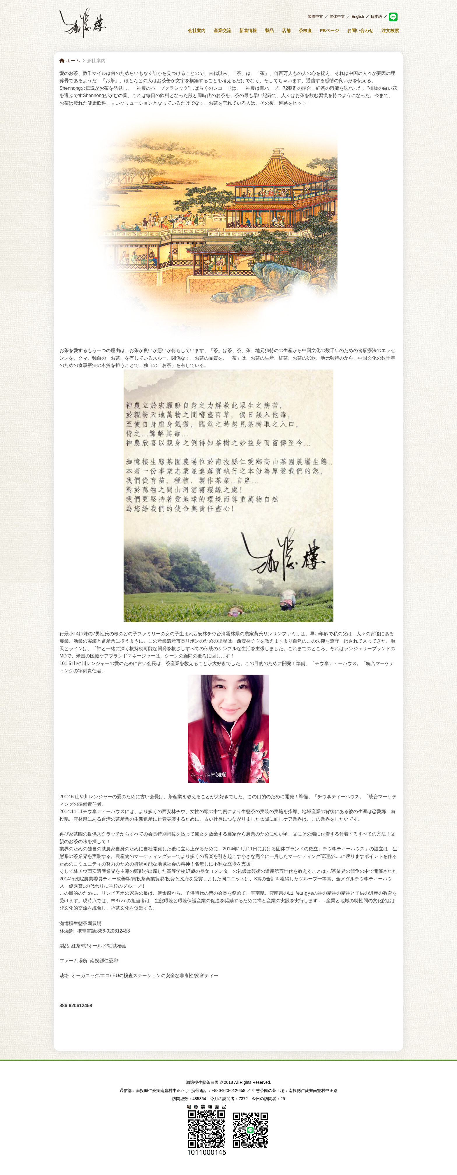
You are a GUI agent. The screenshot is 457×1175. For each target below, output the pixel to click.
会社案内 (196, 30)
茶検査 (305, 30)
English (357, 16)
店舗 (286, 30)
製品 (269, 30)
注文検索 (390, 30)
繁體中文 (315, 16)
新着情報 (248, 30)
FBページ (329, 30)
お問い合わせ (360, 30)
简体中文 (337, 16)
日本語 (376, 16)
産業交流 (222, 30)
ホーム (69, 60)
